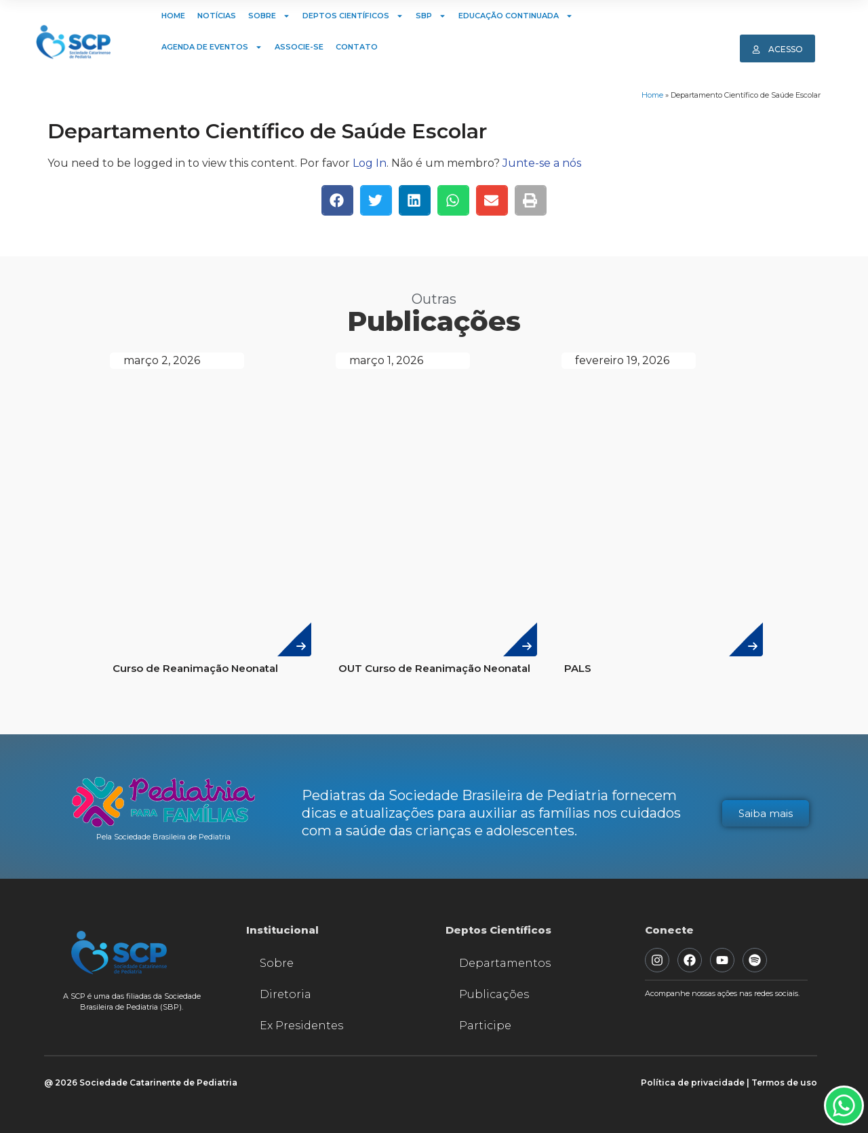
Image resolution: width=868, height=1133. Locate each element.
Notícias (216, 15)
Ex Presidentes (301, 1025)
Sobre (269, 15)
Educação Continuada (515, 15)
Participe (485, 1025)
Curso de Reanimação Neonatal (195, 668)
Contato (357, 47)
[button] (337, 200)
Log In (370, 163)
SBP (431, 15)
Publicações (494, 994)
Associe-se (299, 47)
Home (173, 15)
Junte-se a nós (541, 163)
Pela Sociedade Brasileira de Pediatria (163, 836)
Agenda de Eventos (211, 47)
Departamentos (505, 963)
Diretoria (285, 994)
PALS (577, 668)
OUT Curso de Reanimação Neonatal (434, 668)
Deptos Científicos (352, 15)
